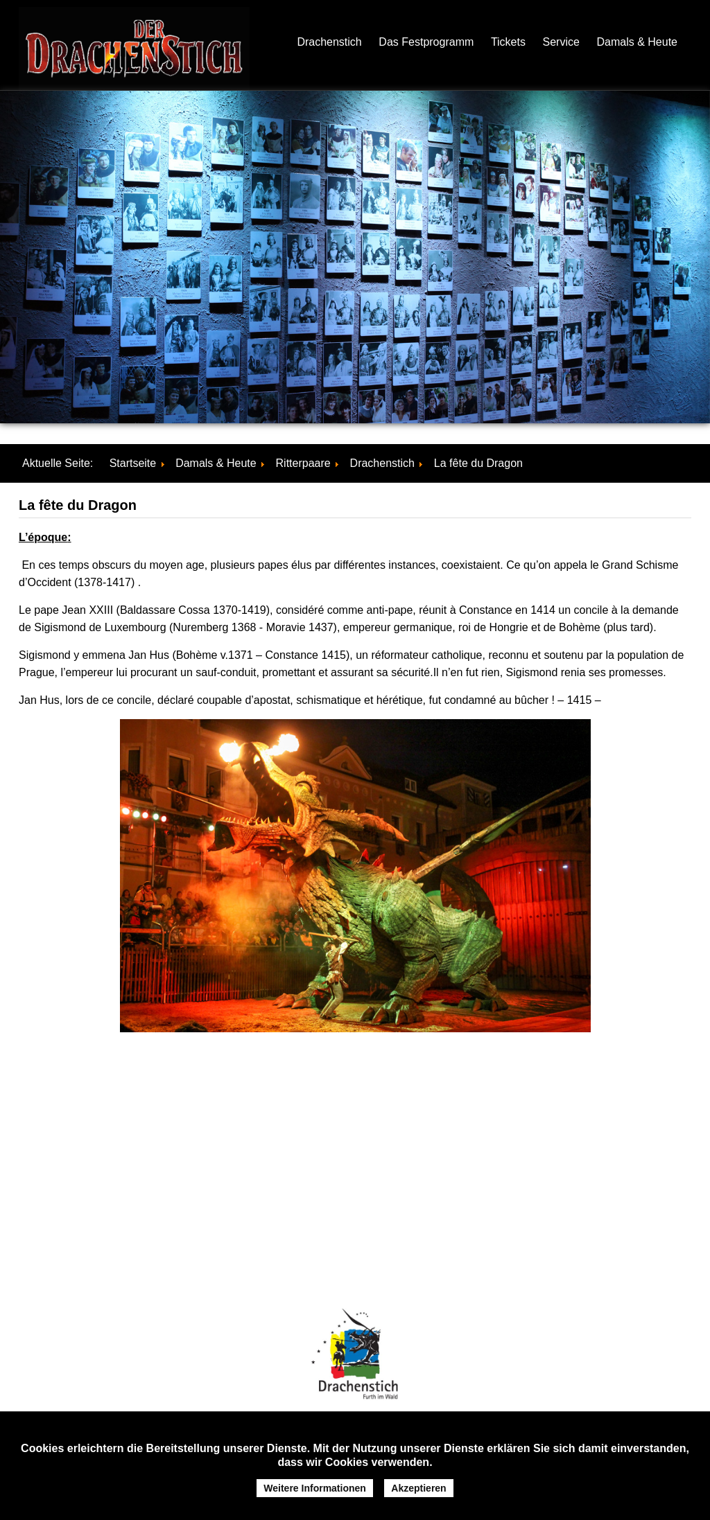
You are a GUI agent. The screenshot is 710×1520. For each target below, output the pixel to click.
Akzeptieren (418, 1488)
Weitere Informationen (314, 1488)
